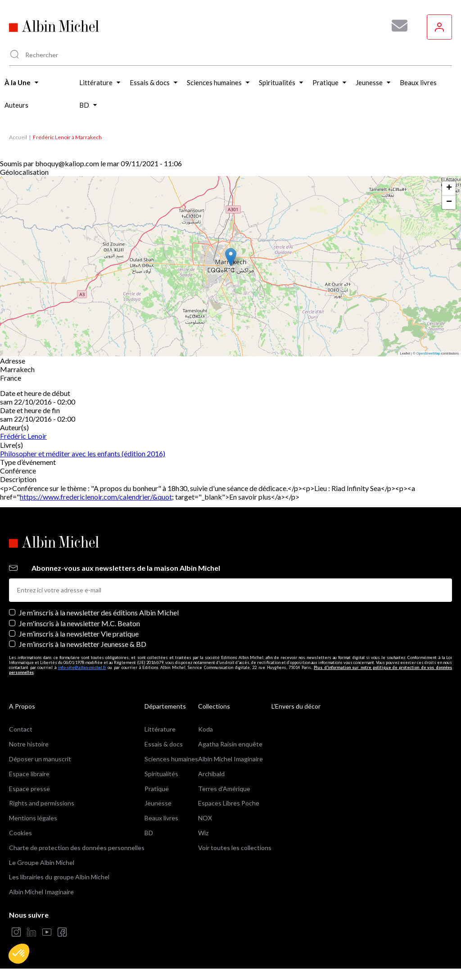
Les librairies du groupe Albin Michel (59, 877)
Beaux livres (161, 818)
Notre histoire (29, 744)
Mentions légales (33, 818)
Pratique (157, 788)
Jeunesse (158, 803)
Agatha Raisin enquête (230, 744)
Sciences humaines (171, 759)
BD (149, 833)
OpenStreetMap (428, 353)
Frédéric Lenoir (23, 436)
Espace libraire (29, 774)
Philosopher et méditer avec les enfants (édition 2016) (82, 453)
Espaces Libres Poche (228, 803)
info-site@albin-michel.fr (82, 667)
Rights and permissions (41, 803)
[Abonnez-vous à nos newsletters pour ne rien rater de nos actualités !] (396, 25)
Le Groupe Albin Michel (41, 862)
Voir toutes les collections (234, 847)
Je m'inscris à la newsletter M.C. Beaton (79, 623)
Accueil (18, 137)
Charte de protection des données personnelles (77, 847)
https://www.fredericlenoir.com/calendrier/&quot (96, 496)
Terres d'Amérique (224, 788)
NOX (205, 818)
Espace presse (29, 788)
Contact (20, 729)
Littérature (160, 729)
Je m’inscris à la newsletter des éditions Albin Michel (99, 612)
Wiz (203, 833)
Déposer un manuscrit (40, 759)
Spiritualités (161, 774)
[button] (19, 953)
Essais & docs (164, 744)
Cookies (20, 833)
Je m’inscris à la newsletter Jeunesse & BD (82, 644)
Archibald (211, 774)
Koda (205, 729)
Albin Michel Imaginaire (41, 892)
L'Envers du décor (296, 706)
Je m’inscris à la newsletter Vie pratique (79, 633)
